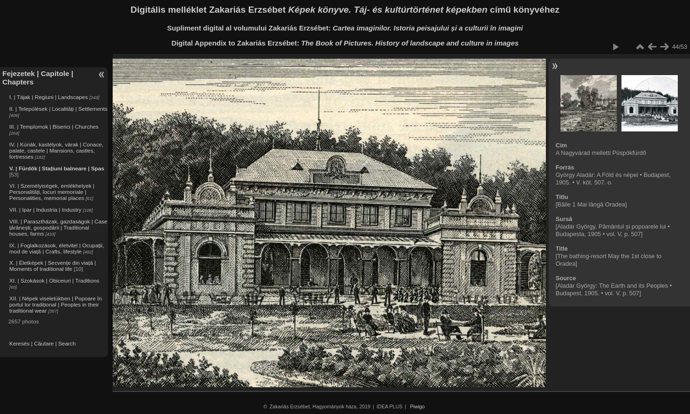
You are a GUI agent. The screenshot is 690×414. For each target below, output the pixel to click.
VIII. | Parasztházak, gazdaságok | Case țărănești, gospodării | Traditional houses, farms (58, 227)
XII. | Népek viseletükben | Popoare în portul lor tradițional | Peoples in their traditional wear (55, 304)
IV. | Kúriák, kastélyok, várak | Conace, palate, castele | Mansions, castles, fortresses (56, 150)
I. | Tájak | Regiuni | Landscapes (48, 97)
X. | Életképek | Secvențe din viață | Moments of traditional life (52, 266)
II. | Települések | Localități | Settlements (58, 109)
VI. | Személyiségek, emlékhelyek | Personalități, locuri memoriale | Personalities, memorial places (51, 192)
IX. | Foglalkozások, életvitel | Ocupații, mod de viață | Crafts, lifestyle (56, 248)
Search (67, 343)
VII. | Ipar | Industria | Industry (45, 210)
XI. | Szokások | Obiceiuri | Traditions (54, 280)
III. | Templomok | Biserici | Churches (54, 126)
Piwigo (417, 406)
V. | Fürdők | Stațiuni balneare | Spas (56, 168)
